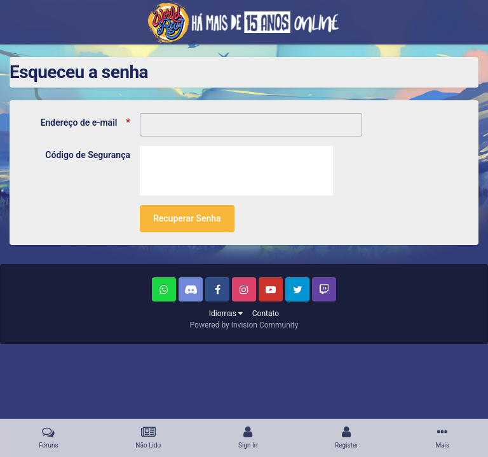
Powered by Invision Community (244, 325)
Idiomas (226, 313)
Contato (265, 313)
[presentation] (236, 170)
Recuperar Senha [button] (187, 218)
